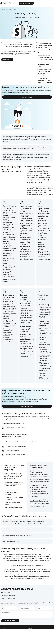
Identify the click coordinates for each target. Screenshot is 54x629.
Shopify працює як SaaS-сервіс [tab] (15, 433)
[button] (14, 3)
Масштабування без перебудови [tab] (15, 460)
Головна (3, 9)
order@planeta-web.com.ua (9, 601)
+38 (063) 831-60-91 (7, 598)
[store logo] (6, 3)
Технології (9, 9)
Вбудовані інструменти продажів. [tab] (16, 452)
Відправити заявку (10, 626)
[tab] (27, 528)
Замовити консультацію (26, 3)
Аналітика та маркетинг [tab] (13, 456)
